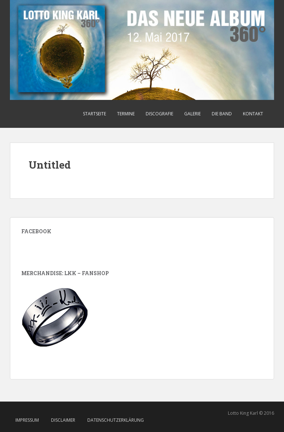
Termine (126, 114)
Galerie (192, 114)
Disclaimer (63, 420)
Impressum (27, 420)
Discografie (159, 114)
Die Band (222, 114)
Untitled (50, 165)
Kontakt (253, 114)
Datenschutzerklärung (115, 420)
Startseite (94, 114)
